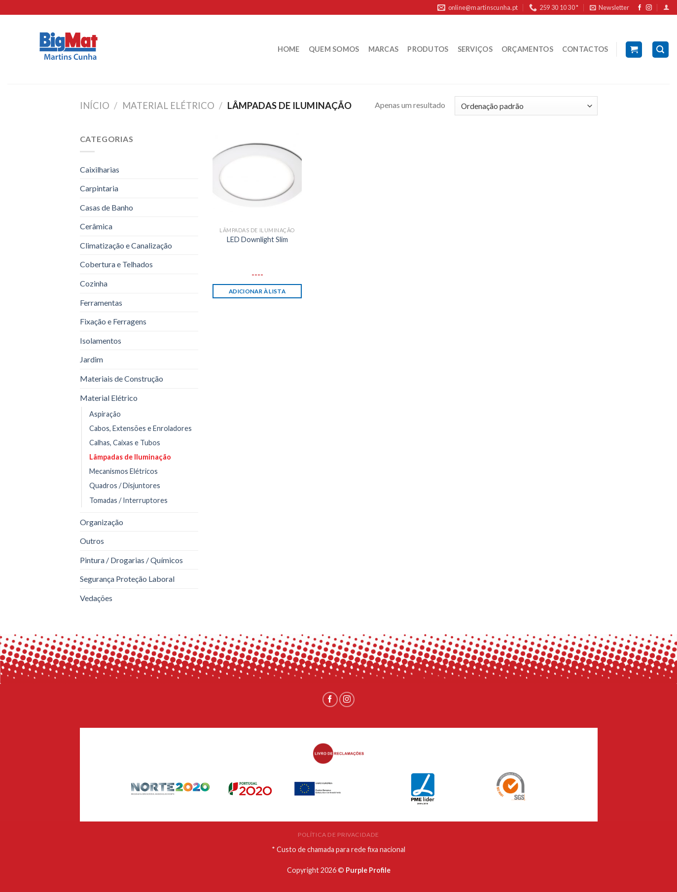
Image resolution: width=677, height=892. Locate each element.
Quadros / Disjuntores (124, 485)
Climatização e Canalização (126, 245)
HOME (289, 49)
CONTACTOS (585, 49)
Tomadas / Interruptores (128, 500)
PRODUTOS (427, 49)
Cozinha (93, 283)
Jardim (91, 359)
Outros (92, 540)
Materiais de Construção (121, 378)
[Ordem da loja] (526, 105)
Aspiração (105, 414)
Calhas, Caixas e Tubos (124, 442)
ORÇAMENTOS (527, 49)
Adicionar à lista (257, 291)
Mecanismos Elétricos (123, 471)
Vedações (96, 598)
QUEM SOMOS (334, 49)
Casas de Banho (106, 207)
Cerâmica (96, 226)
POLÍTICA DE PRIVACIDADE (338, 834)
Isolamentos (100, 340)
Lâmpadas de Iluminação (130, 457)
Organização (101, 522)
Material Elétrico (168, 105)
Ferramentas (101, 302)
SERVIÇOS (475, 49)
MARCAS (383, 49)
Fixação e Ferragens (113, 321)
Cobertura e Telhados (116, 264)
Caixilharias (99, 169)
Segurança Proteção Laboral (127, 578)
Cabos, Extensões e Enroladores (140, 428)
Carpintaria (99, 188)
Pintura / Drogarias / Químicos (131, 560)
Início (94, 105)
